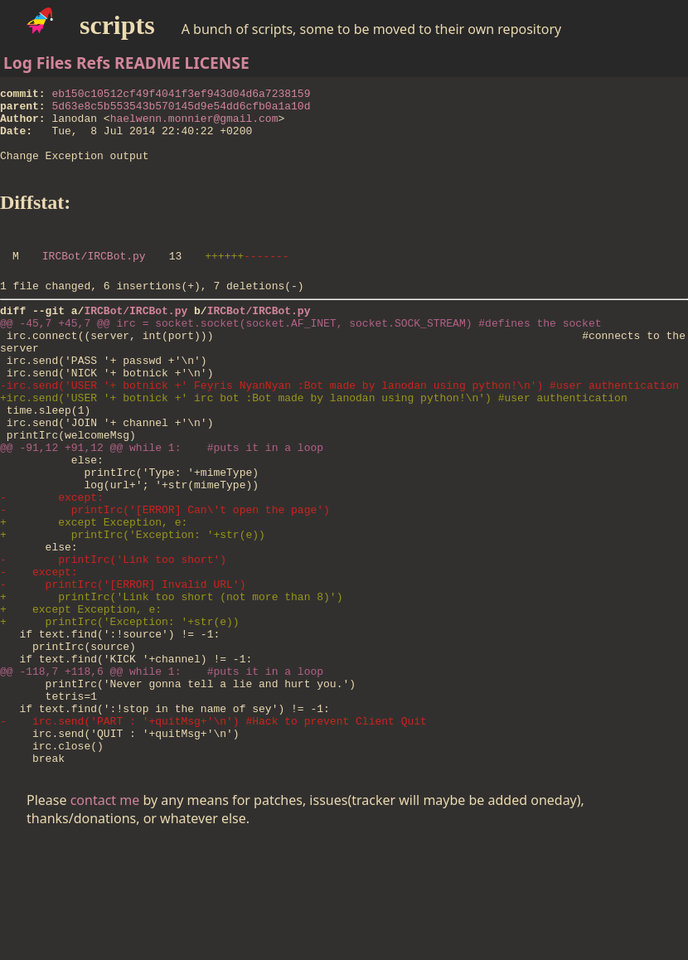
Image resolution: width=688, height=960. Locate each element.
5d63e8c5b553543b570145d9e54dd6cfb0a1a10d (180, 110)
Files (54, 62)
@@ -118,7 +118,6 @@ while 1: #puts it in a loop (161, 770)
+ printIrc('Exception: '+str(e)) (132, 606)
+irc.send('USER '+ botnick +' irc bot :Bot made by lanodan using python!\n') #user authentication (313, 441)
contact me (105, 917)
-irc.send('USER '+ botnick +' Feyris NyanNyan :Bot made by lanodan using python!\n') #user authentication (339, 426)
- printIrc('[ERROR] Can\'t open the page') (165, 576)
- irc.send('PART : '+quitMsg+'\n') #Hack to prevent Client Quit (213, 829)
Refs (93, 62)
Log (17, 62)
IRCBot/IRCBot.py (94, 277)
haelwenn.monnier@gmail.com (194, 125)
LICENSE (217, 62)
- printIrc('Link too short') (113, 635)
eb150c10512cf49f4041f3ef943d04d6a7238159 (180, 95)
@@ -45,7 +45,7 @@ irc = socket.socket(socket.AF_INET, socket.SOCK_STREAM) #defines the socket (300, 352)
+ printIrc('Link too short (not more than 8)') (171, 680)
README (147, 62)
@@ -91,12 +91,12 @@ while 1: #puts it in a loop (161, 501)
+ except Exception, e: (93, 591)
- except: (52, 561)
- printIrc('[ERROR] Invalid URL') (122, 665)
